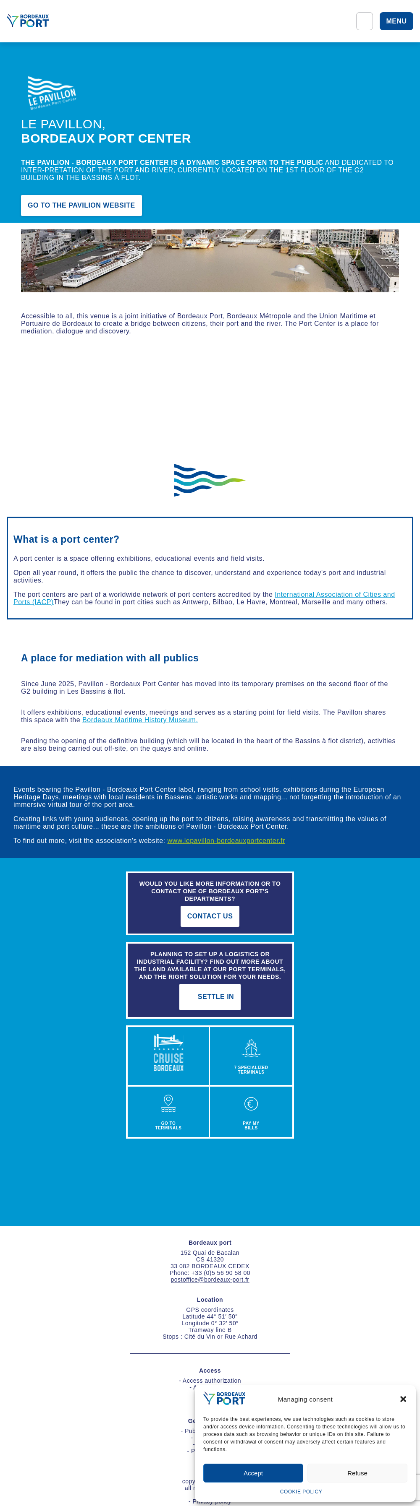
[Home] (28, 21)
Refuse (357, 1473)
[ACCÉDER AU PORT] (169, 1112)
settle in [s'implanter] (210, 997)
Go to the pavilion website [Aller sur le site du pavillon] (81, 205)
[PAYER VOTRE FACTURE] (251, 1112)
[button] (403, 1399)
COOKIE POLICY (301, 1492)
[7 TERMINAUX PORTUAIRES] (251, 1057)
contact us (210, 916)
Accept (253, 1473)
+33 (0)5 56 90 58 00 (221, 1272)
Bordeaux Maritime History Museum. (140, 719)
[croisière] (169, 1057)
